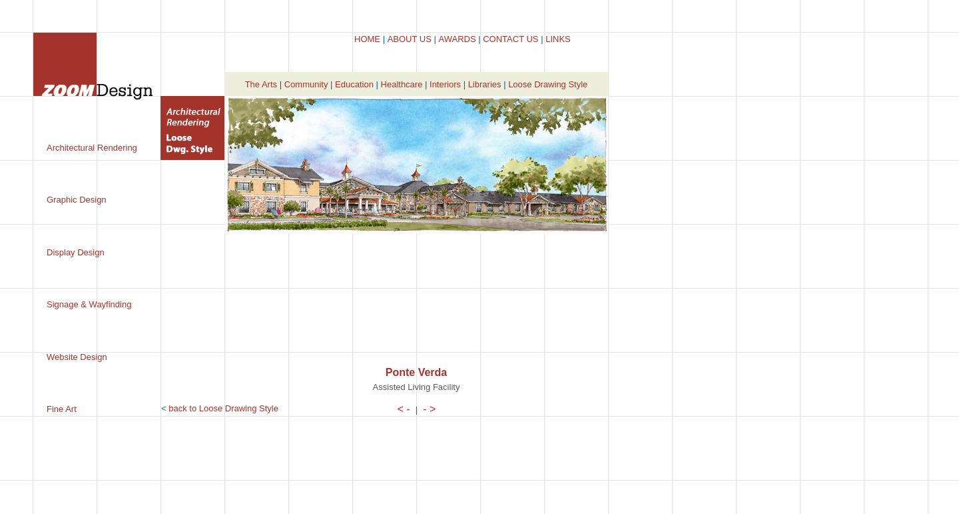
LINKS (558, 39)
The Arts (261, 84)
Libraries (484, 84)
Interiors (445, 84)
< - (404, 409)
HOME (367, 39)
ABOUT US (410, 39)
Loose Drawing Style (547, 84)
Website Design (77, 357)
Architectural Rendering (92, 148)
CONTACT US (510, 39)
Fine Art (62, 409)
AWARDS (457, 39)
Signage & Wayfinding (89, 304)
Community (306, 84)
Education (354, 84)
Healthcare (402, 84)
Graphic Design (77, 200)
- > (429, 409)
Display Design (76, 252)
